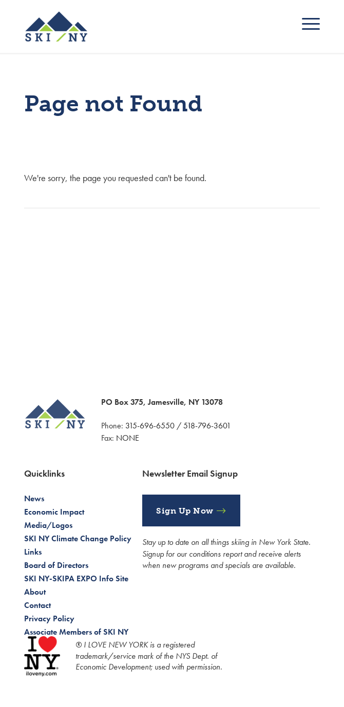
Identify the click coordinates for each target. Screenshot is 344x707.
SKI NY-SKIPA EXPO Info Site (76, 578)
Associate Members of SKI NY (76, 631)
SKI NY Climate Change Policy (77, 538)
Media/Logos (48, 525)
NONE (127, 438)
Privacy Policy (49, 618)
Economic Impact (54, 511)
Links (33, 551)
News (34, 498)
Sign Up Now (185, 511)
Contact (37, 605)
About (35, 591)
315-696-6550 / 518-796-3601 (178, 425)
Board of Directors (56, 565)
